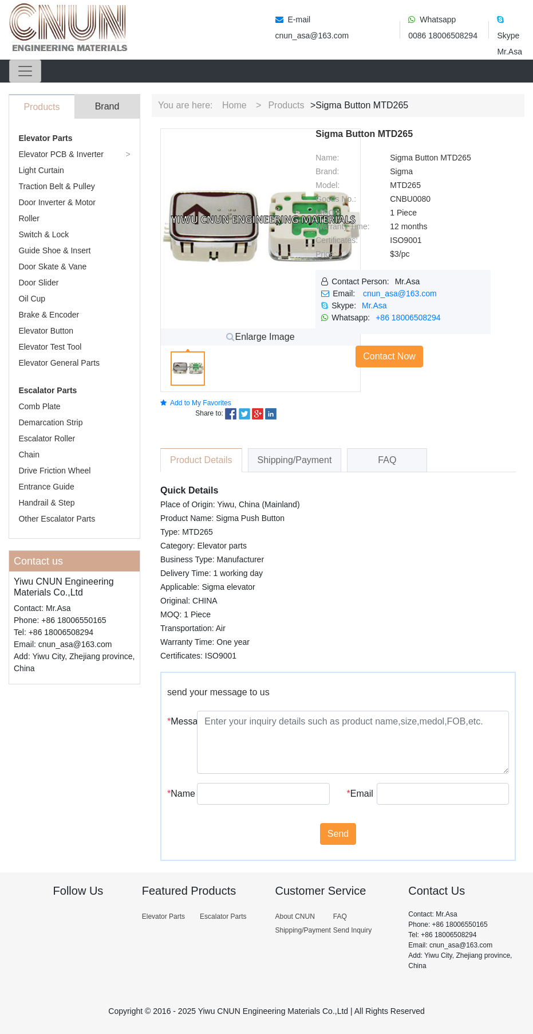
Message (177, 721)
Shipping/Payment (302, 930)
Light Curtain (41, 170)
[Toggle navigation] (25, 71)
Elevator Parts (45, 138)
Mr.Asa (374, 305)
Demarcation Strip (50, 422)
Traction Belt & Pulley (56, 186)
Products (286, 105)
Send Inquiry (352, 930)
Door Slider (38, 282)
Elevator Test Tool (49, 346)
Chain (29, 454)
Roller (29, 218)
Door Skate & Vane (52, 266)
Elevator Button (45, 330)
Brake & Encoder (48, 314)
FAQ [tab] (387, 460)
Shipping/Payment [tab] (295, 460)
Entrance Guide (46, 486)
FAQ (340, 916)
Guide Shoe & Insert (54, 250)
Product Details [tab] (201, 460)
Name (177, 793)
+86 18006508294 (408, 317)
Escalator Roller (46, 438)
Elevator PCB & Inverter (61, 154)
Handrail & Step (46, 502)
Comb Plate (39, 406)
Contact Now (389, 356)
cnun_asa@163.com (400, 293)
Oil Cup (31, 298)
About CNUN (294, 916)
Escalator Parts (47, 390)
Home (234, 105)
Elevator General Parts (59, 362)
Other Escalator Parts (56, 518)
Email (357, 793)
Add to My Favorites (195, 403)
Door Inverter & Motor (57, 202)
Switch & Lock (43, 234)
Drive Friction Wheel (54, 470)
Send (338, 834)
